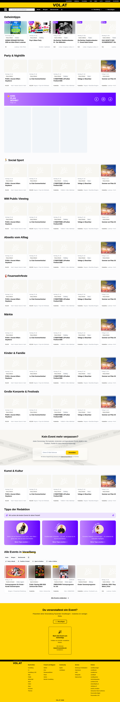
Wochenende (54, 9)
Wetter (45, 667)
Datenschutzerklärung (66, 456)
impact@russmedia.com (60, 648)
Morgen (45, 9)
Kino (45, 670)
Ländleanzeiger (95, 667)
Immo (95, 1)
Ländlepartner (94, 677)
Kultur (29, 684)
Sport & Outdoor (38, 561)
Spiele (61, 667)
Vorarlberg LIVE (32, 672)
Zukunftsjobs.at (95, 684)
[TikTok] (110, 99)
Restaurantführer (48, 672)
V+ (28, 670)
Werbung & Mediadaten (81, 667)
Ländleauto (93, 670)
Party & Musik (10, 561)
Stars (29, 686)
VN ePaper (116, 1)
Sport (29, 681)
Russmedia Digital (95, 693)
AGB (76, 672)
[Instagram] (103, 99)
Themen (30, 690)
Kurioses (30, 688)
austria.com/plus (95, 688)
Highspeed (69, 1)
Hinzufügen (110, 9)
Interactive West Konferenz (98, 690)
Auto (101, 1)
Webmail (76, 1)
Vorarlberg (96, 9)
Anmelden (72, 452)
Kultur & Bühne (51, 561)
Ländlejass (62, 670)
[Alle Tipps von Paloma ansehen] (22, 532)
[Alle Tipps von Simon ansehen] (60, 532)
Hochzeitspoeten (95, 679)
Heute (38, 9)
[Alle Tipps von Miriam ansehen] (98, 532)
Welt (29, 674)
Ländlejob (93, 674)
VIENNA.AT (94, 686)
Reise (45, 674)
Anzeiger (107, 1)
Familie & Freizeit (24, 561)
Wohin (45, 677)
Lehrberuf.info (94, 681)
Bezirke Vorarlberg (48, 679)
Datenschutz (78, 677)
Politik (29, 677)
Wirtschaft (30, 679)
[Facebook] (96, 99)
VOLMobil (84, 1)
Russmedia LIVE (95, 695)
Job (91, 1)
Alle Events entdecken (60, 598)
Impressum (78, 670)
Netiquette (77, 674)
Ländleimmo (94, 672)
